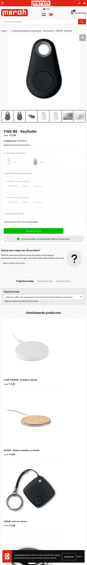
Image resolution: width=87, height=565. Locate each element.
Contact (4, 505)
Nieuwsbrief (50, 464)
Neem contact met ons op (14, 263)
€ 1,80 (52, 419)
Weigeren (79, 556)
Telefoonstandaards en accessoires (26, 31)
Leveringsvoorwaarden (54, 508)
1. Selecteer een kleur (15, 153)
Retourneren (6, 508)
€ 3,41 (9, 366)
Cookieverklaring (52, 512)
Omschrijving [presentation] (44, 281)
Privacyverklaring (52, 516)
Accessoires (48, 31)
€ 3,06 (9, 419)
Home (3, 31)
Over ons (48, 460)
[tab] (25, 281)
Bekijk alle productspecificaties (17, 145)
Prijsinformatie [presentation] (24, 281)
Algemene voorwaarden (54, 505)
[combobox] (39, 21)
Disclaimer (49, 520)
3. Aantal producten (14, 213)
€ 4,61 (52, 366)
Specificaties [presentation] (63, 281)
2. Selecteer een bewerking (17, 173)
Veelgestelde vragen (53, 468)
